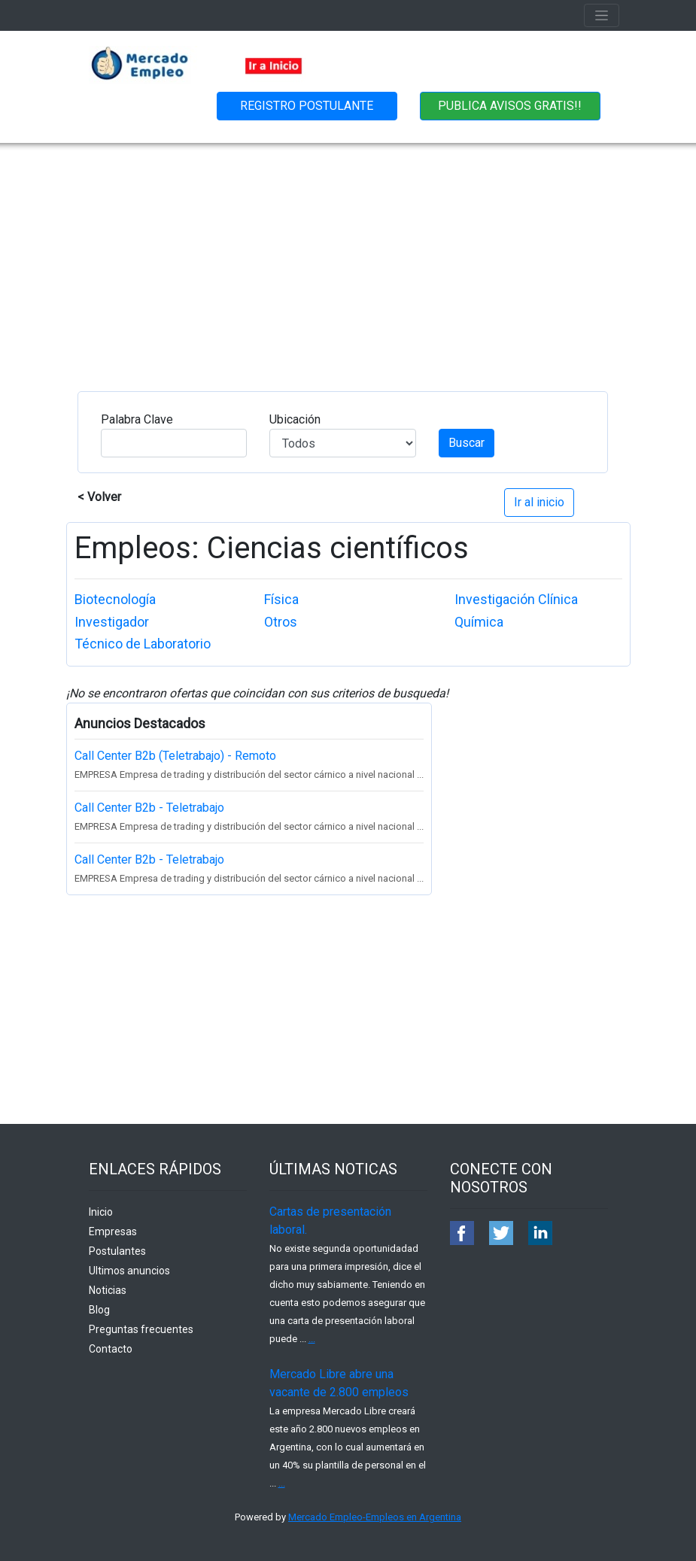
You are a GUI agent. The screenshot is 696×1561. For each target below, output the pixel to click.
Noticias (107, 1290)
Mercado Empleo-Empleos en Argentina (374, 1517)
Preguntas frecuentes (141, 1329)
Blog (99, 1310)
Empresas (113, 1231)
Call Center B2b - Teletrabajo (149, 807)
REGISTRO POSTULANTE (306, 106)
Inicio (101, 1212)
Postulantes (117, 1251)
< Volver (99, 497)
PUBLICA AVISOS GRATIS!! (510, 106)
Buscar (466, 443)
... (311, 1338)
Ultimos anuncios (129, 1271)
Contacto (110, 1349)
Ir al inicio (539, 502)
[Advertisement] (348, 255)
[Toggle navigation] (601, 15)
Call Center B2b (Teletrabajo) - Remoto (175, 756)
